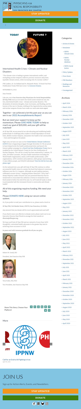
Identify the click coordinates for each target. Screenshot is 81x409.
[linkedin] (38, 403)
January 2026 (67, 115)
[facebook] (34, 403)
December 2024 (68, 163)
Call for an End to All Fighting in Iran (16, 359)
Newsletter (66, 48)
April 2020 (66, 323)
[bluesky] (42, 403)
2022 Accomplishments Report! (27, 115)
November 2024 (68, 167)
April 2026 (66, 103)
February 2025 (68, 155)
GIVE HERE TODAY (30, 122)
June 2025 (66, 139)
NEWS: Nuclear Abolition (67, 60)
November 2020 (68, 295)
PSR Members (67, 80)
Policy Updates (68, 72)
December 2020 (68, 291)
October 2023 (67, 195)
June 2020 (66, 315)
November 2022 (68, 219)
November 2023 (68, 191)
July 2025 (66, 135)
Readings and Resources (67, 85)
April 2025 (66, 147)
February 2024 (68, 179)
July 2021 (66, 267)
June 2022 (66, 239)
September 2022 (68, 227)
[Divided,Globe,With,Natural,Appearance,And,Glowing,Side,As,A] (27, 48)
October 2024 (67, 171)
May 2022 (66, 243)
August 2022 (67, 231)
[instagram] (47, 403)
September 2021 (68, 263)
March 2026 (67, 107)
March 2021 (67, 279)
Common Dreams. (35, 86)
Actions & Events (68, 44)
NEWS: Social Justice (68, 67)
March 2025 (67, 151)
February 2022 (68, 255)
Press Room (67, 76)
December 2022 (68, 215)
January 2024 (67, 183)
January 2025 (67, 159)
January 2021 (67, 287)
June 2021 (66, 271)
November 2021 (68, 259)
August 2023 (67, 203)
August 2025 (67, 131)
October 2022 (67, 223)
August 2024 (67, 175)
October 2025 (67, 123)
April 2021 (66, 275)
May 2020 (66, 319)
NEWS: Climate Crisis (69, 53)
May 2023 (66, 207)
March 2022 (67, 251)
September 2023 (68, 199)
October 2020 (67, 299)
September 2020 (68, 303)
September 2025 (68, 127)
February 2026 (68, 111)
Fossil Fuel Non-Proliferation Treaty (35, 148)
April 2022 (66, 247)
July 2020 (66, 311)
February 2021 (67, 283)
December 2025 (68, 119)
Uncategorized (67, 90)
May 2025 (66, 143)
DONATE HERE (16, 195)
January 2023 (67, 211)
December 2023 (68, 187)
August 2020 (67, 307)
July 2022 (66, 235)
